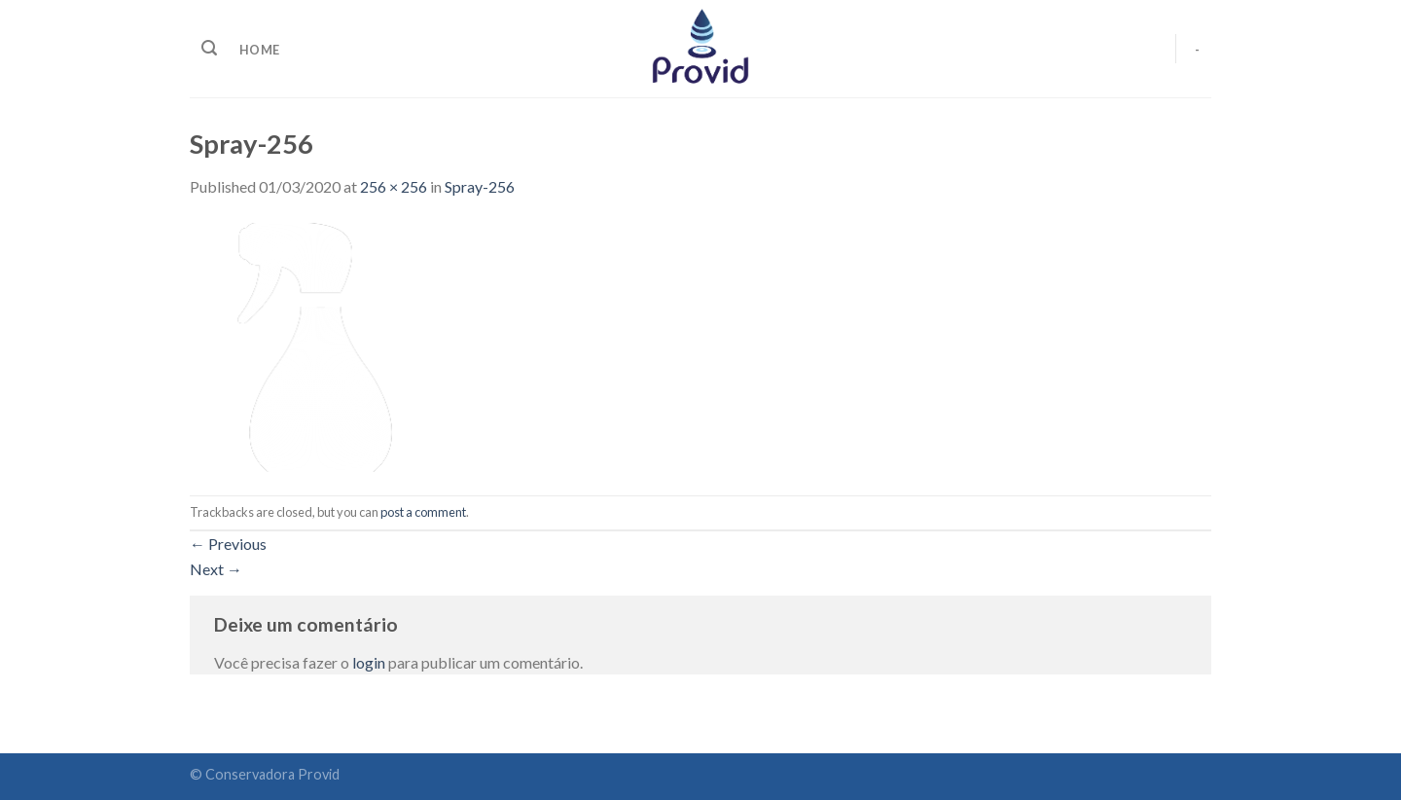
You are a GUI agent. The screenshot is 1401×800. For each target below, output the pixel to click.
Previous (228, 543)
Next (216, 569)
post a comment (423, 512)
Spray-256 (480, 186)
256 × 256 (393, 186)
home (259, 49)
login (368, 662)
